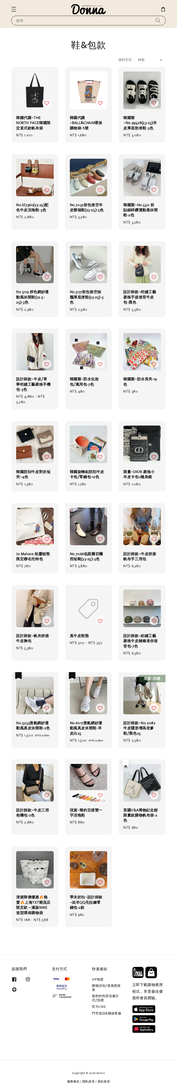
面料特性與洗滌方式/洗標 (105, 998)
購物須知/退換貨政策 (106, 988)
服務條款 (73, 1081)
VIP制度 (98, 979)
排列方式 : (125, 60)
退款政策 (103, 1081)
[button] (14, 9)
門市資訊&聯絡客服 (106, 1013)
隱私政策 (88, 1081)
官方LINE (99, 1007)
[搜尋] (158, 20)
